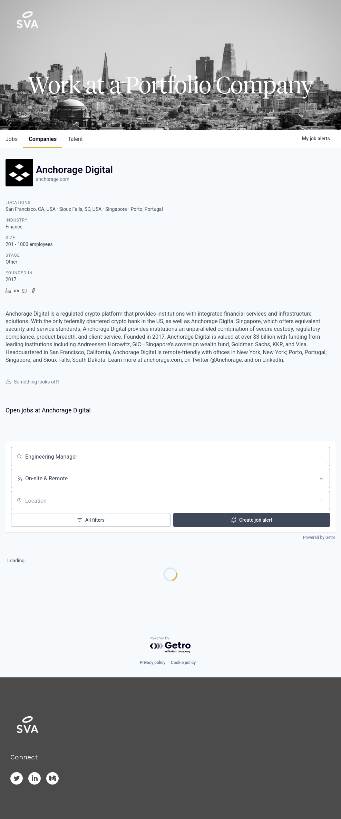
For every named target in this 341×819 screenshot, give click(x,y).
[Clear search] (321, 456)
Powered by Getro (319, 537)
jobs (12, 139)
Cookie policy (183, 662)
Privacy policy (152, 662)
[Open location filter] (321, 500)
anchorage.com (52, 179)
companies (43, 139)
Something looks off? (32, 382)
